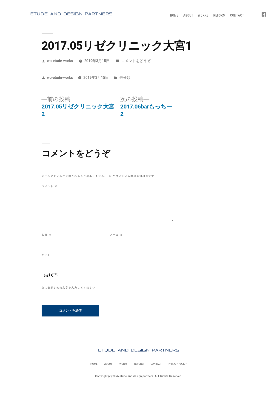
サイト (46, 255)
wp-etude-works (60, 61)
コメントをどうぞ (136, 61)
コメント (50, 186)
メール (116, 235)
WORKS (203, 15)
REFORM (219, 15)
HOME (174, 15)
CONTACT (237, 15)
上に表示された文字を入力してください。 (70, 287)
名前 (47, 235)
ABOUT (188, 15)
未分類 (124, 77)
